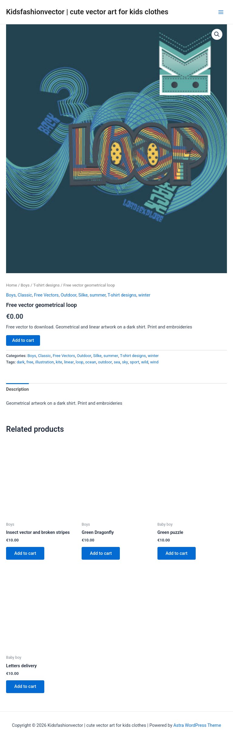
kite (59, 362)
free (29, 362)
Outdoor (68, 295)
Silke (83, 295)
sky (125, 362)
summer (97, 295)
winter (144, 295)
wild (144, 362)
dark (21, 362)
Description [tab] (17, 389)
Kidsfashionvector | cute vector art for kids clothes (87, 12)
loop (79, 362)
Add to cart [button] (25, 553)
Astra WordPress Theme (197, 725)
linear (69, 362)
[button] (216, 34)
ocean (90, 362)
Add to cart (23, 340)
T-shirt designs (46, 285)
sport (134, 362)
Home (11, 285)
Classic (25, 295)
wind (154, 362)
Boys (25, 285)
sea (117, 362)
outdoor (105, 362)
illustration (44, 362)
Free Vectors (46, 295)
